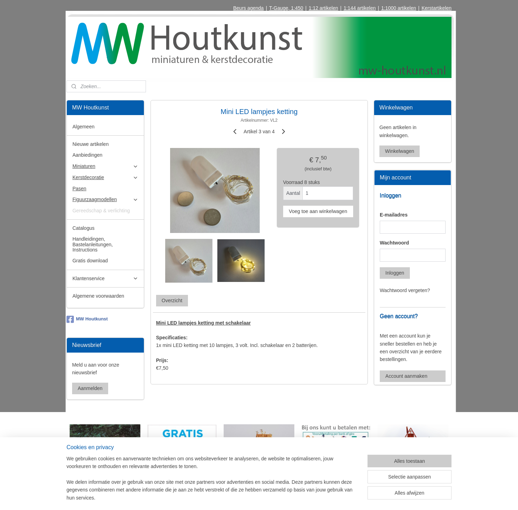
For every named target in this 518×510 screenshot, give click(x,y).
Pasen (79, 188)
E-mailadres (393, 215)
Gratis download (90, 260)
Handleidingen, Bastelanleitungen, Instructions (92, 244)
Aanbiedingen (87, 155)
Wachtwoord (394, 243)
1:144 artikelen (360, 8)
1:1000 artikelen (398, 8)
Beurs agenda (248, 8)
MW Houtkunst (87, 319)
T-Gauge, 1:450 (286, 8)
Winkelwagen (399, 151)
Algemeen (83, 126)
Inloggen (394, 273)
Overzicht (171, 300)
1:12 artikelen (323, 8)
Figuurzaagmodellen (105, 200)
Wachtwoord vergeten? (405, 290)
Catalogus (83, 228)
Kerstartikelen (436, 8)
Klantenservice (105, 279)
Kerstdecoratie (105, 177)
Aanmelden (90, 388)
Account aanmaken (406, 376)
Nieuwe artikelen (90, 144)
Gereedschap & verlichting (101, 210)
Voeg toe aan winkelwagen (318, 211)
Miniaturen (105, 166)
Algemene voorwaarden (98, 296)
